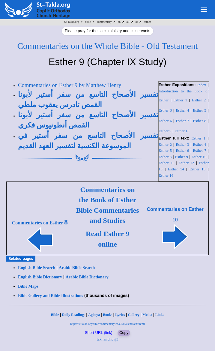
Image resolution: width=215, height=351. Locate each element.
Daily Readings (73, 315)
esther (147, 21)
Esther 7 (182, 120)
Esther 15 (197, 169)
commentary (104, 21)
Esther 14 (176, 169)
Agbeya (94, 315)
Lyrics (120, 315)
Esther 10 (182, 131)
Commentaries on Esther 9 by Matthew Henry (69, 85)
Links (159, 315)
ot (137, 21)
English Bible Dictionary (40, 277)
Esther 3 (165, 110)
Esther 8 (199, 120)
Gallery (133, 315)
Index (201, 84)
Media (147, 315)
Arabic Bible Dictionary (87, 277)
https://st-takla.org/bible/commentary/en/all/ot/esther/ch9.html (107, 324)
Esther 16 (166, 175)
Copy (123, 332)
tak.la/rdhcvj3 (107, 339)
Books (107, 315)
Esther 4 (182, 110)
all (128, 21)
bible (88, 21)
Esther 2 (199, 100)
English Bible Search (36, 268)
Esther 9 (165, 131)
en (119, 21)
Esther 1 (180, 100)
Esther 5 (199, 110)
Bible (55, 315)
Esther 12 (186, 162)
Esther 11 (166, 162)
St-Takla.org (71, 21)
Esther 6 (165, 120)
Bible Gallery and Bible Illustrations (50, 295)
